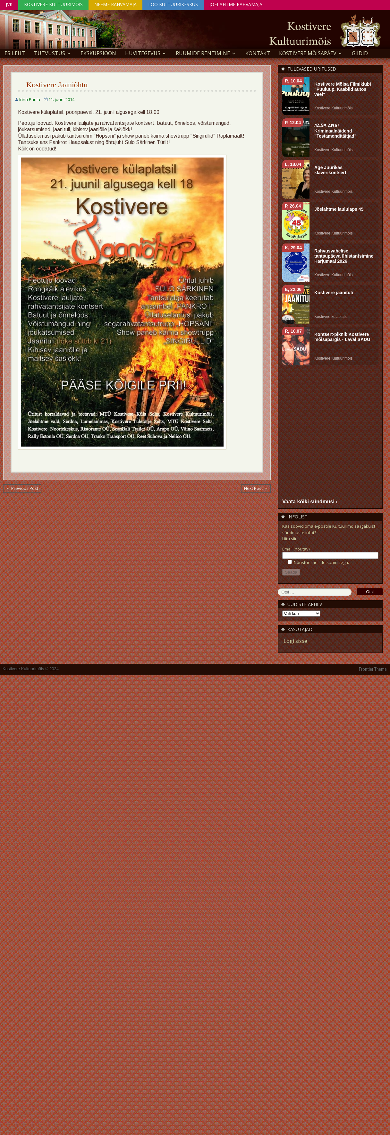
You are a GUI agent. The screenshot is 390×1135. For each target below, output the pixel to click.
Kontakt (257, 53)
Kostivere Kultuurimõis (53, 4)
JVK (9, 4)
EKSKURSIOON (98, 53)
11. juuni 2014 (61, 99)
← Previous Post (22, 488)
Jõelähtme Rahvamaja (235, 4)
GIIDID (360, 53)
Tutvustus (49, 53)
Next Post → (256, 488)
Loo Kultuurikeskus (173, 4)
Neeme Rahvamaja (115, 4)
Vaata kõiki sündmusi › (310, 501)
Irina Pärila (29, 99)
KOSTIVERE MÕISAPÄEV (307, 53)
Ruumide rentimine (203, 53)
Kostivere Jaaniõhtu (57, 85)
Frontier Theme (373, 669)
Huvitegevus (142, 53)
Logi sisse (295, 640)
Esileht (14, 53)
